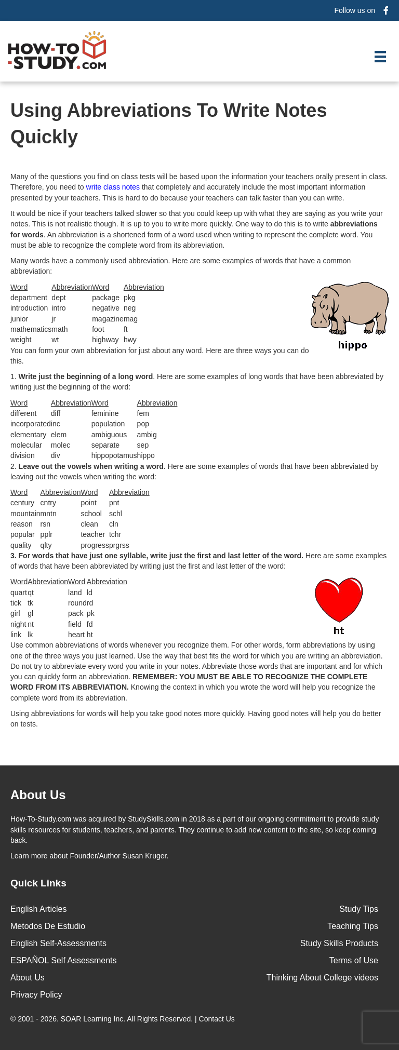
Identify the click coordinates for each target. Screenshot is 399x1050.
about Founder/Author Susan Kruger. (89, 856)
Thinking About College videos (322, 977)
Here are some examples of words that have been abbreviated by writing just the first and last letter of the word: (198, 560)
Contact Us (218, 1019)
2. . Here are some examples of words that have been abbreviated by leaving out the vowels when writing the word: (194, 471)
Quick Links (38, 883)
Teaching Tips (352, 926)
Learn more (29, 856)
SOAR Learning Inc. (93, 1019)
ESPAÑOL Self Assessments (63, 960)
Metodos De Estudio (47, 926)
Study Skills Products (339, 943)
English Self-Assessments (58, 943)
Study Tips (358, 909)
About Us (27, 977)
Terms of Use (353, 960)
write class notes (113, 187)
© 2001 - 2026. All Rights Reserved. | (123, 1019)
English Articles (38, 909)
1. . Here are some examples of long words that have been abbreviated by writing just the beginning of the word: (196, 381)
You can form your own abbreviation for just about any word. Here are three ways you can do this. (159, 355)
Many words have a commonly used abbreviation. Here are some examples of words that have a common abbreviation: (180, 266)
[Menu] (380, 57)
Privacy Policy (36, 994)
